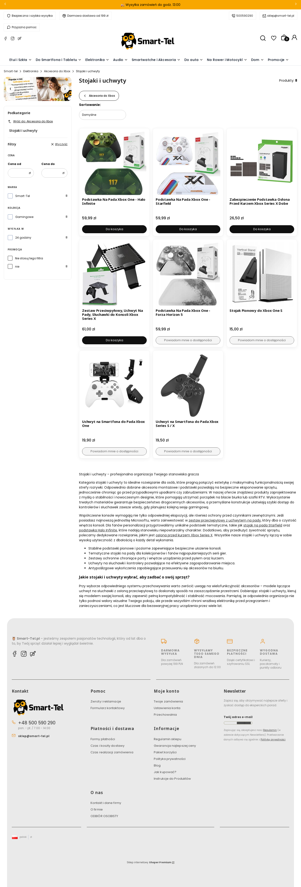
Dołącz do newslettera (244, 722)
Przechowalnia (165, 714)
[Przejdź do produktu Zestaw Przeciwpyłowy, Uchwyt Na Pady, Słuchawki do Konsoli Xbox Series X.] (114, 274)
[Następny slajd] (65, 89)
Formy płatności (103, 739)
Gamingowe (24, 217)
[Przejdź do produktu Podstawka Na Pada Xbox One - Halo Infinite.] (114, 163)
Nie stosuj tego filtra (29, 258)
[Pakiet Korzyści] (37, 89)
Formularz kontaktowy (108, 708)
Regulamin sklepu (168, 739)
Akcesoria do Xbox (57, 71)
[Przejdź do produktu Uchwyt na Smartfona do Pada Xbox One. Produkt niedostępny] (114, 385)
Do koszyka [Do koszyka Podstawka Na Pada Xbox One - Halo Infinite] (114, 229)
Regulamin (270, 730)
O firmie (97, 809)
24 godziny (23, 238)
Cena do (48, 164)
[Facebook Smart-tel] (5, 39)
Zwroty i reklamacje (106, 701)
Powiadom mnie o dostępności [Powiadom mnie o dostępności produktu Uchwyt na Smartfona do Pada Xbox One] (114, 451)
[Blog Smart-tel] (19, 39)
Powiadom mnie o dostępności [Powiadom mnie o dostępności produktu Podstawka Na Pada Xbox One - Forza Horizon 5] (188, 340)
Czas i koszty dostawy (107, 745)
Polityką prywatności (273, 739)
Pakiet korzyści (165, 752)
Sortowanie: (90, 104)
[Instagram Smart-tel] (12, 39)
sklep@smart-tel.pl (280, 16)
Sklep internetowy (149, 862)
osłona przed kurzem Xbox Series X (184, 535)
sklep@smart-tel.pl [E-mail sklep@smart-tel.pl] (33, 736)
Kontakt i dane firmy (106, 803)
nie (17, 267)
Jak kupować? (165, 772)
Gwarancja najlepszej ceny (175, 745)
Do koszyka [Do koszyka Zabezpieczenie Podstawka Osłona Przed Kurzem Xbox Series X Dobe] (261, 229)
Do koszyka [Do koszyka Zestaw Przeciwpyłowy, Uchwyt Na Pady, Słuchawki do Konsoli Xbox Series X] (114, 340)
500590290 (244, 16)
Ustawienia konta (167, 708)
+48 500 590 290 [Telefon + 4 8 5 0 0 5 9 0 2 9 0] (36, 723)
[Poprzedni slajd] (10, 89)
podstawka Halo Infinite (98, 530)
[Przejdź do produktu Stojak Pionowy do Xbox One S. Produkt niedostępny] (262, 274)
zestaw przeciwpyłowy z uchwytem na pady (225, 520)
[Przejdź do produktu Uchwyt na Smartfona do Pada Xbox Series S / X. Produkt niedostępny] (188, 385)
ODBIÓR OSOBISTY (104, 816)
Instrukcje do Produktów (172, 778)
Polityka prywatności (170, 759)
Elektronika (30, 71)
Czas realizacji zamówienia (112, 752)
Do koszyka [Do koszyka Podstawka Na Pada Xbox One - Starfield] (188, 229)
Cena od (14, 164)
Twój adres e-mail (238, 717)
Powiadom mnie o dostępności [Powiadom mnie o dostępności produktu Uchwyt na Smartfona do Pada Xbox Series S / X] (188, 451)
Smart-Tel (22, 196)
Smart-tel (11, 71)
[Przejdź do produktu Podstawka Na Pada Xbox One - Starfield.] (188, 163)
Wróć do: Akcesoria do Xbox (30, 121)
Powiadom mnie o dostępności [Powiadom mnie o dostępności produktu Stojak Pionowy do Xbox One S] (262, 340)
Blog (157, 765)
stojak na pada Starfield (262, 525)
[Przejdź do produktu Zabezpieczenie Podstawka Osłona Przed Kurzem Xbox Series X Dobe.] (262, 163)
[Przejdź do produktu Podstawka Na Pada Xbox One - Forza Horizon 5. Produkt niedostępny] (188, 274)
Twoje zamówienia (168, 701)
